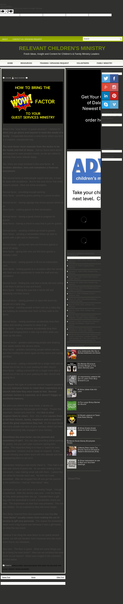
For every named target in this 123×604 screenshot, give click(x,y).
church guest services (30, 565)
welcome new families (22, 569)
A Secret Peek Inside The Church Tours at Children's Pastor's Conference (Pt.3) (88, 449)
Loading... (105, 153)
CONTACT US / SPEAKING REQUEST (27, 39)
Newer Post (6, 577)
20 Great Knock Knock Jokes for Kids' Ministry (87, 429)
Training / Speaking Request (54, 63)
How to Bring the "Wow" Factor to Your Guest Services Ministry (29, 73)
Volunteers (83, 63)
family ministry (42, 565)
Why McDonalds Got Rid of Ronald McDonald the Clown (89, 352)
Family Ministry (104, 63)
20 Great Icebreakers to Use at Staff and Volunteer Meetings (89, 462)
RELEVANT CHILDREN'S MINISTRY (62, 48)
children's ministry (17, 565)
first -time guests (52, 565)
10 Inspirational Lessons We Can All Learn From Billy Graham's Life (89, 378)
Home (10, 63)
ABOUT (5, 39)
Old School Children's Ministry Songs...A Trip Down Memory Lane (87, 365)
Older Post (60, 577)
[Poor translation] (9, 11)
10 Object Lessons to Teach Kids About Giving (89, 416)
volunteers (11, 569)
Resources (26, 63)
